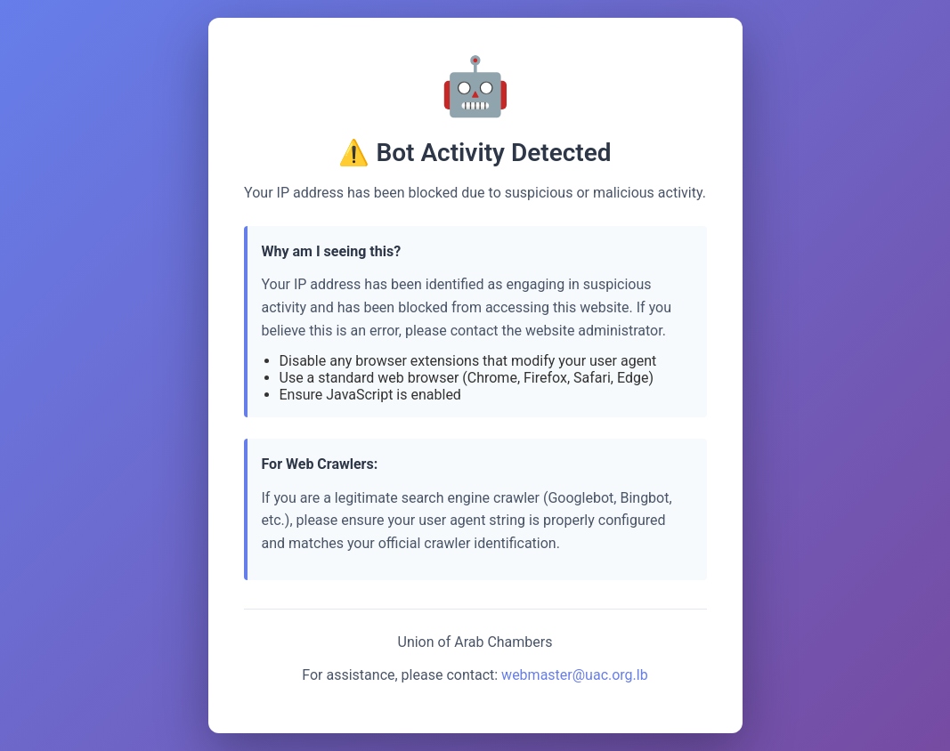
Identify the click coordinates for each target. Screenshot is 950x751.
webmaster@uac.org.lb (574, 674)
